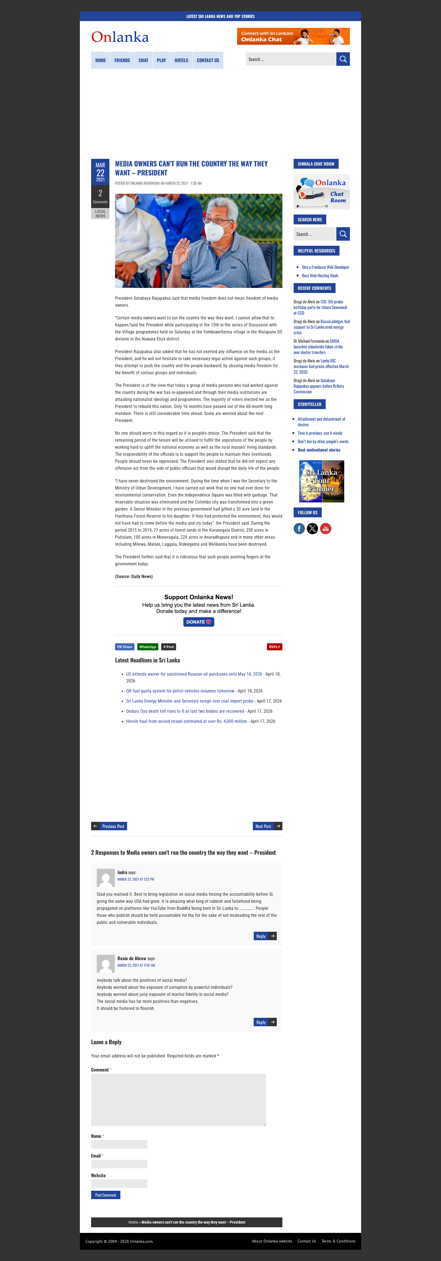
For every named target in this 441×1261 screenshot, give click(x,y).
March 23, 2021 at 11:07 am (136, 965)
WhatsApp (148, 647)
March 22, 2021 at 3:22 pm (136, 879)
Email (97, 1155)
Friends (122, 60)
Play (161, 60)
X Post (168, 647)
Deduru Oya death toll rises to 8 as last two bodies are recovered (185, 711)
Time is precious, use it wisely (320, 433)
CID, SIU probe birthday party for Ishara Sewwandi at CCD (320, 307)
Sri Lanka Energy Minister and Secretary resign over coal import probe (189, 701)
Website (98, 1175)
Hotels (181, 60)
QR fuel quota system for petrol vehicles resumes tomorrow (180, 691)
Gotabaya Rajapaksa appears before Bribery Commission (319, 385)
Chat (143, 60)
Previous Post (113, 826)
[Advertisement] (220, 114)
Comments (100, 201)
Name (97, 1136)
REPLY (274, 647)
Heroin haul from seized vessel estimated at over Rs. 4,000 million (186, 721)
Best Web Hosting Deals (320, 275)
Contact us (208, 60)
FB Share (124, 647)
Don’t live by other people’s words (323, 441)
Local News (100, 213)
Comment (101, 1069)
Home (100, 60)
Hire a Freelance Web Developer (325, 267)
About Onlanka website (272, 1241)
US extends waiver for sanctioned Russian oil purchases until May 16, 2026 (194, 674)
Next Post (263, 826)
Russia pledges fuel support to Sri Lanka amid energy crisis (322, 326)
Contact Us (307, 1241)
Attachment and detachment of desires (321, 421)
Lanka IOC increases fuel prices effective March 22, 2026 (321, 366)
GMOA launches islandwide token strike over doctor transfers (318, 346)
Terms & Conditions (338, 1241)
